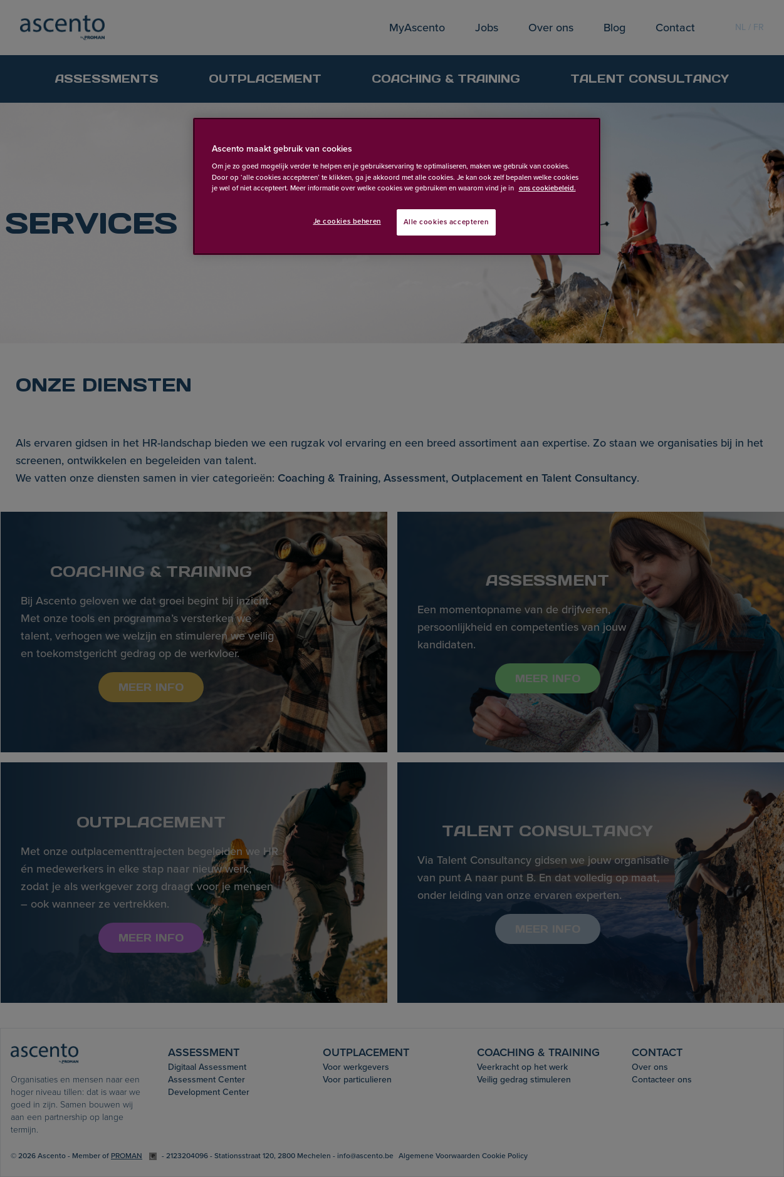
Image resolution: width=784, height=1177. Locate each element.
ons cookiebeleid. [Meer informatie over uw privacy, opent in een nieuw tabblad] (547, 188)
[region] (396, 186)
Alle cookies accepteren (446, 222)
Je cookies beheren (347, 221)
